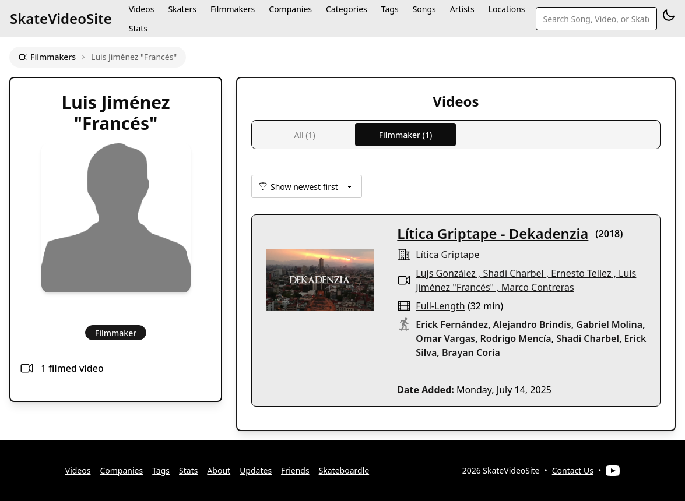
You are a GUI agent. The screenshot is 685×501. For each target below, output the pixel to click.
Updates (256, 470)
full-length (440, 305)
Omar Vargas (445, 338)
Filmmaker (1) (406, 134)
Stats (138, 28)
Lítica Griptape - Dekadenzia (492, 233)
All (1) (304, 134)
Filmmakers (47, 56)
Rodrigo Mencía (515, 338)
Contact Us (572, 470)
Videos (78, 470)
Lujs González (445, 273)
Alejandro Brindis (532, 324)
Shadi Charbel (513, 273)
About (218, 470)
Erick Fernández (452, 324)
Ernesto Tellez (581, 273)
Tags (161, 470)
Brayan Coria (471, 352)
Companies (121, 470)
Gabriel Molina (609, 324)
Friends (295, 470)
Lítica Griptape (447, 254)
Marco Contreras (537, 287)
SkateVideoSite (61, 18)
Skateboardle (344, 470)
